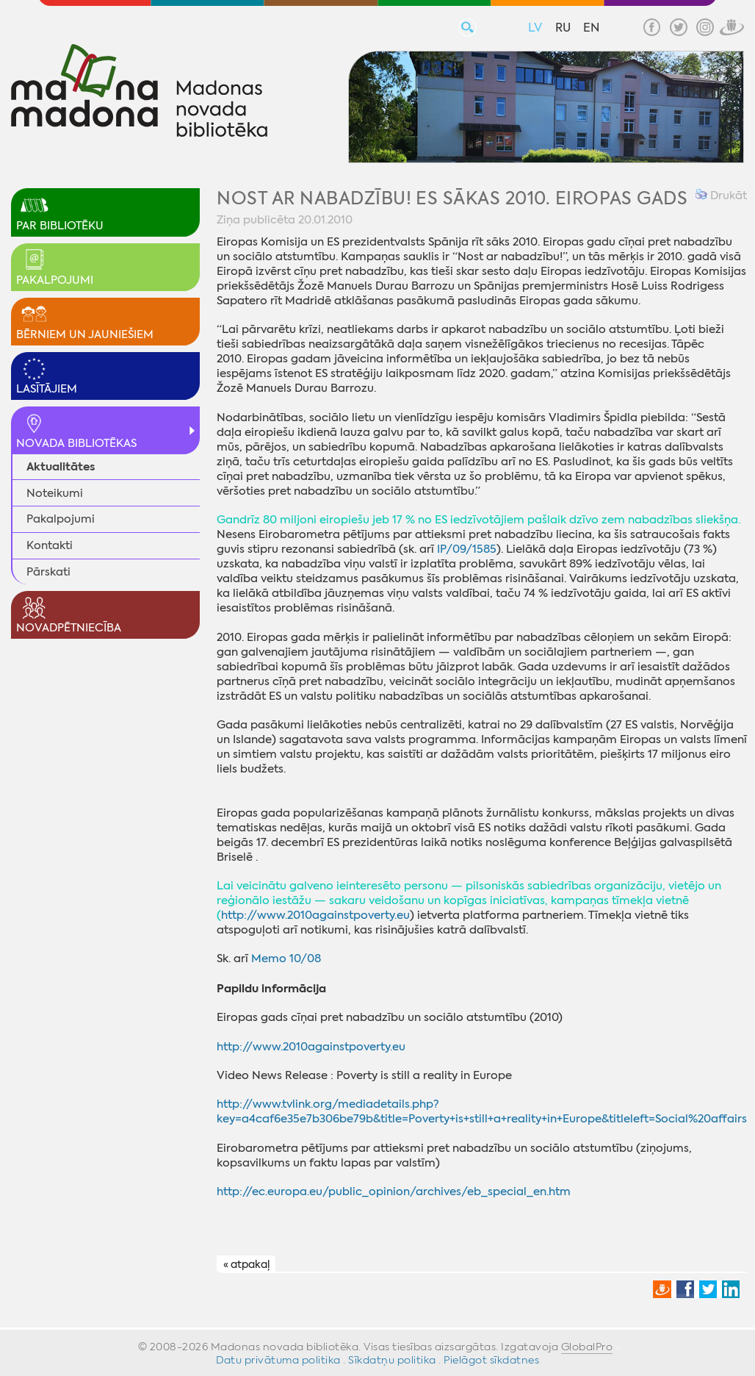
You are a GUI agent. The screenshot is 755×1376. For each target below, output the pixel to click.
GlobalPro (587, 1346)
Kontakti (49, 545)
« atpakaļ (246, 1264)
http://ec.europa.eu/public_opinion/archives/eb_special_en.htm (394, 1191)
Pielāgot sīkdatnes (491, 1359)
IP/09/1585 (466, 549)
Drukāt (721, 195)
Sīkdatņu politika (392, 1359)
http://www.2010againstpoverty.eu (315, 915)
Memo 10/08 (286, 958)
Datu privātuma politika (278, 1359)
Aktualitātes (60, 466)
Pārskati (48, 572)
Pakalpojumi (60, 519)
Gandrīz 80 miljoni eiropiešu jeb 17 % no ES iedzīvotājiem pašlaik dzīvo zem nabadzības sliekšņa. (478, 519)
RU (563, 27)
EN (591, 27)
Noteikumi (54, 493)
